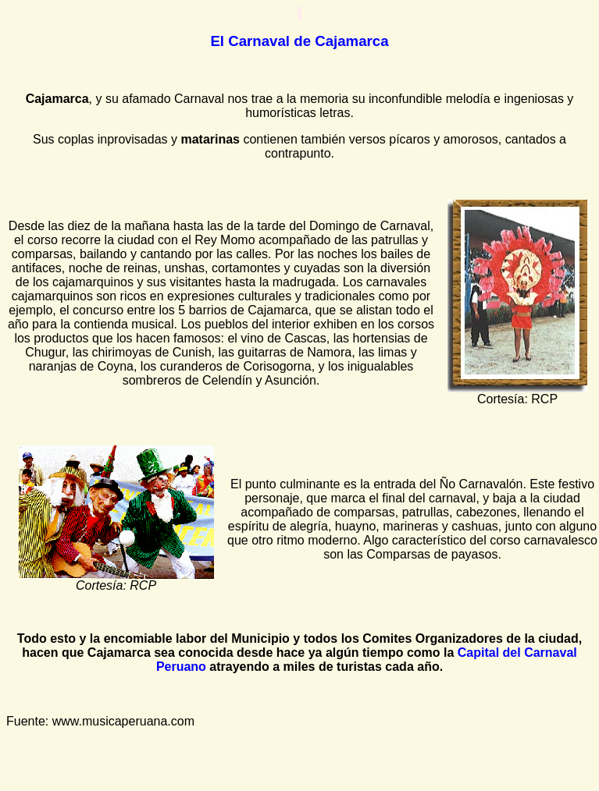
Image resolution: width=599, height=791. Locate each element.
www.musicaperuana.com (123, 721)
